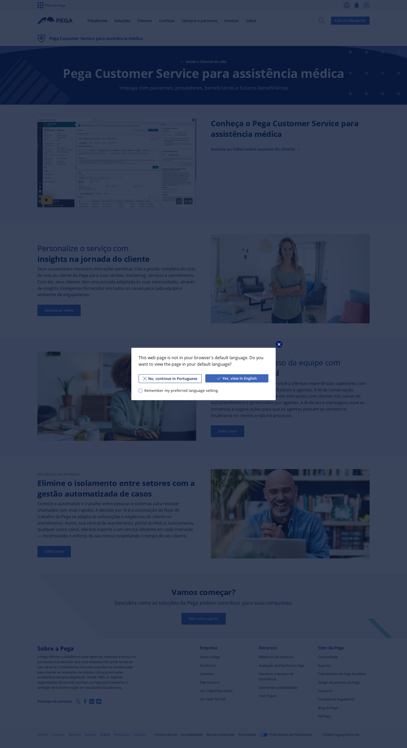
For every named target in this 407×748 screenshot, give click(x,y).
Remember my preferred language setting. (181, 390)
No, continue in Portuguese (170, 378)
